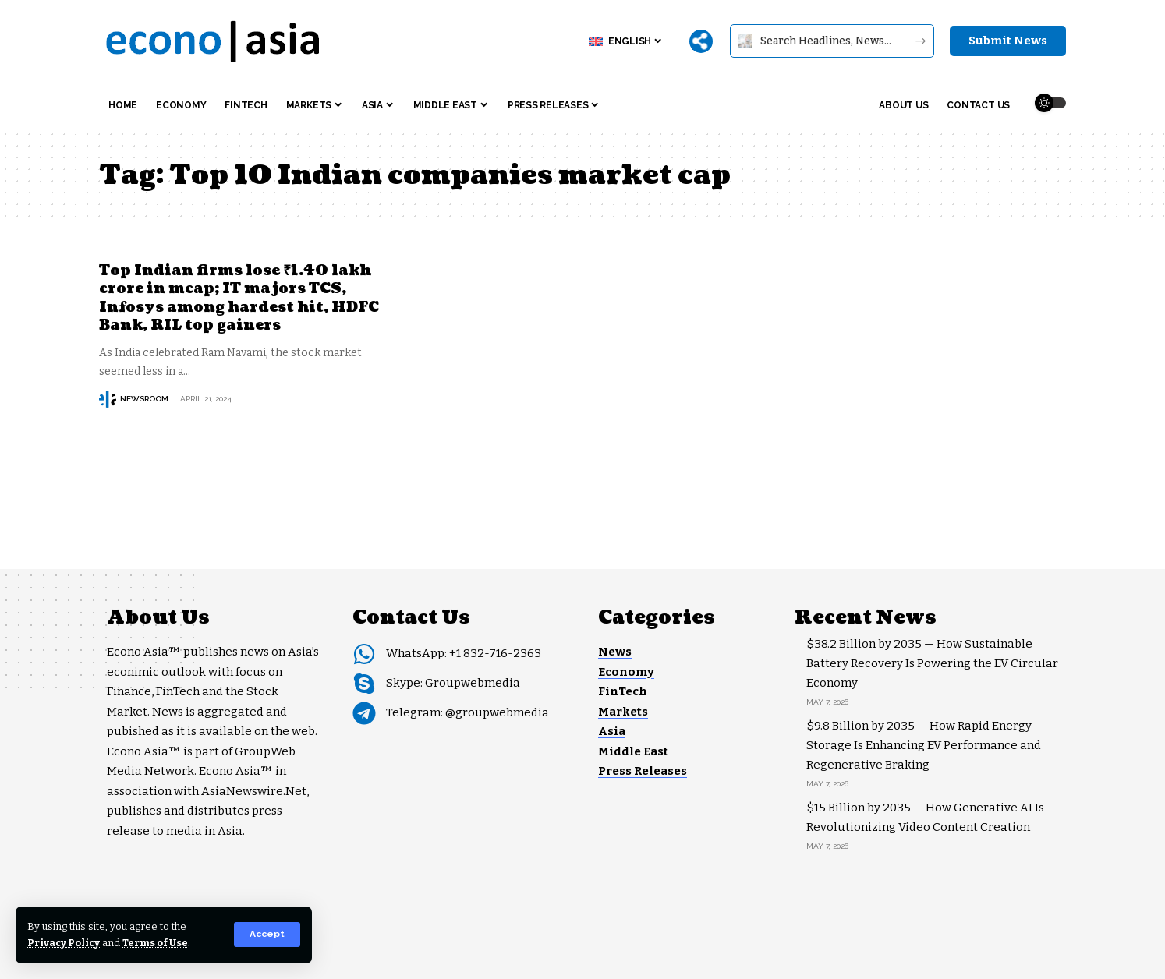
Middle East (633, 751)
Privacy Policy (64, 943)
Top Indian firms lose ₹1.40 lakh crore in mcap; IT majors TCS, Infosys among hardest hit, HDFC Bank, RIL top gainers (239, 298)
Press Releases (642, 771)
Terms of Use (157, 943)
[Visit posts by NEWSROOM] (107, 399)
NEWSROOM (144, 398)
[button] (267, 934)
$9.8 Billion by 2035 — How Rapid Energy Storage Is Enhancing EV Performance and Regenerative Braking (923, 745)
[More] (701, 41)
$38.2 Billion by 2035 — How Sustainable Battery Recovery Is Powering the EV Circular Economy (932, 663)
